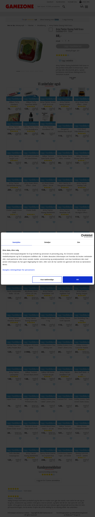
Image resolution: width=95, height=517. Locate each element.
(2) (68, 55)
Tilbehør (31, 25)
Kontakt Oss (72, 2)
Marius (10, 498)
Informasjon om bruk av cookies (18, 513)
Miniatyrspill (20, 25)
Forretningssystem (62, 513)
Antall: (58, 41)
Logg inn (85, 2)
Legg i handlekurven (72, 46)
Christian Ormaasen (15, 491)
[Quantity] (65, 40)
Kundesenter (60, 2)
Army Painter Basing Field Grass (60, 25)
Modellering (41, 25)
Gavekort (50, 2)
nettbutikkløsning (77, 513)
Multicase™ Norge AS (73, 515)
